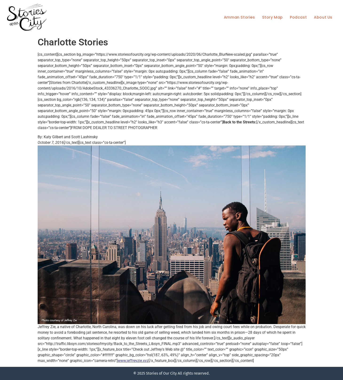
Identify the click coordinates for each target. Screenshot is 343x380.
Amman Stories (239, 17)
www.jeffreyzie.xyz (133, 360)
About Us (323, 17)
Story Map (272, 17)
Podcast (298, 17)
